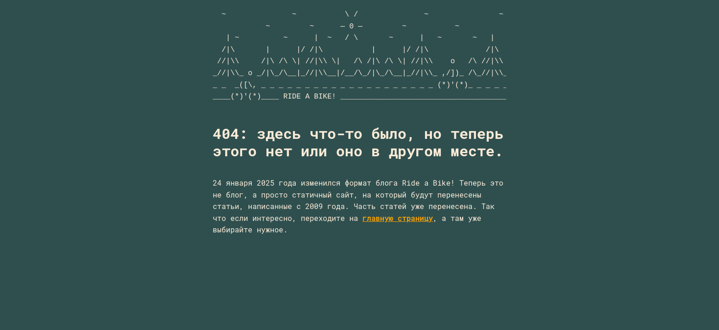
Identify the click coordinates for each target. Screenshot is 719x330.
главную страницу (397, 218)
